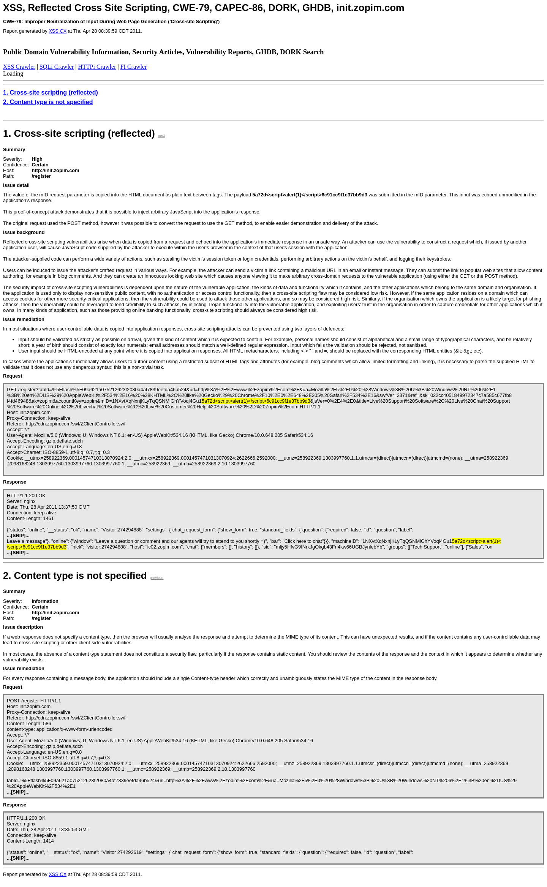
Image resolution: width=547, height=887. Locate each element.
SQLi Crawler (57, 66)
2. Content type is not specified (48, 102)
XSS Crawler (19, 66)
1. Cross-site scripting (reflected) (50, 92)
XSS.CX (57, 31)
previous (156, 578)
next (161, 135)
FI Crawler (133, 66)
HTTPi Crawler (97, 66)
